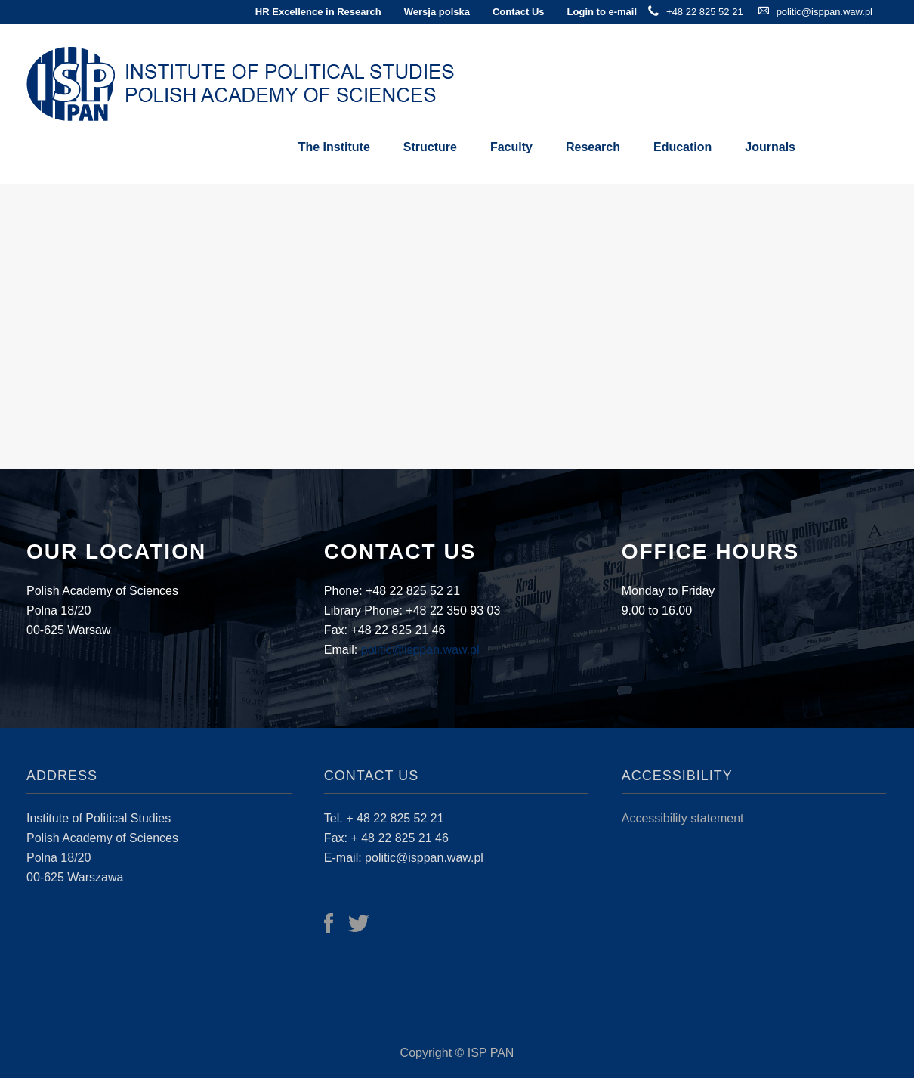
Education (682, 147)
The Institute (334, 147)
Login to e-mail (602, 11)
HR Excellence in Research (318, 11)
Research (593, 147)
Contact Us (519, 11)
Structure (430, 147)
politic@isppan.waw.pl (824, 11)
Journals (770, 147)
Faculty (511, 147)
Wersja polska (437, 11)
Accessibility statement (683, 818)
